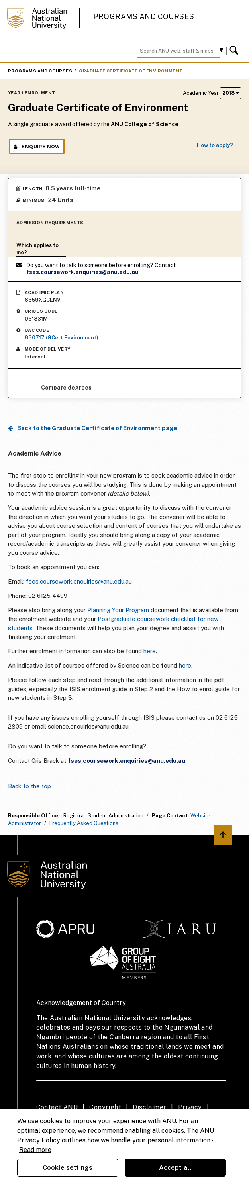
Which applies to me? (37, 248)
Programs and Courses (143, 16)
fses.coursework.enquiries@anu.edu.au (79, 581)
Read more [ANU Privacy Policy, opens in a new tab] (35, 1150)
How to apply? (215, 145)
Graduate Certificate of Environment (130, 71)
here (149, 651)
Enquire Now (37, 146)
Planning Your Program (118, 610)
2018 (230, 93)
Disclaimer (149, 1107)
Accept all (175, 1167)
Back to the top (29, 786)
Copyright (105, 1107)
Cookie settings (67, 1167)
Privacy (190, 1107)
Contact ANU (57, 1107)
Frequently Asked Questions (83, 823)
